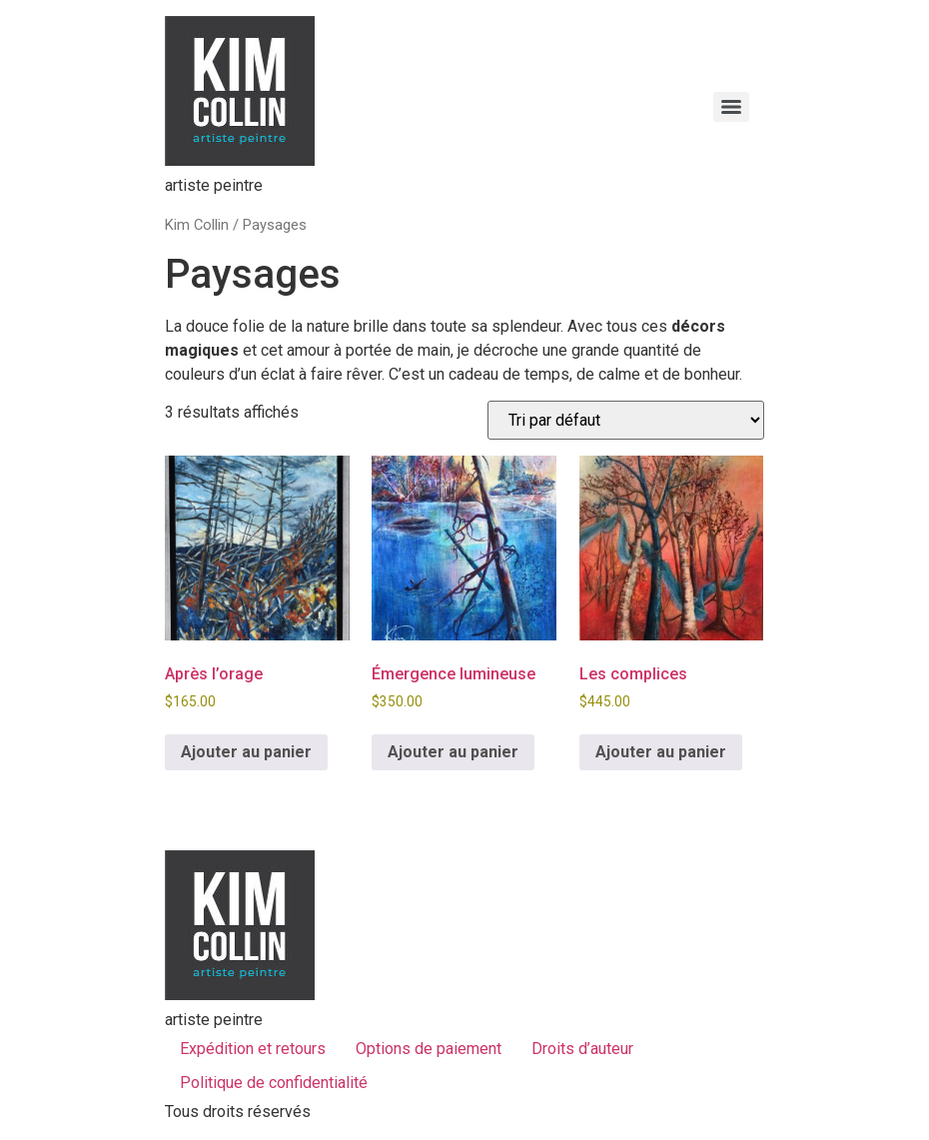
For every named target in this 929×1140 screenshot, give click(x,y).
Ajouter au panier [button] (246, 751)
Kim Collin (197, 225)
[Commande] (625, 420)
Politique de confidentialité (274, 1082)
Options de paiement (428, 1048)
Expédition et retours (253, 1048)
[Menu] (731, 107)
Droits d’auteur (582, 1048)
